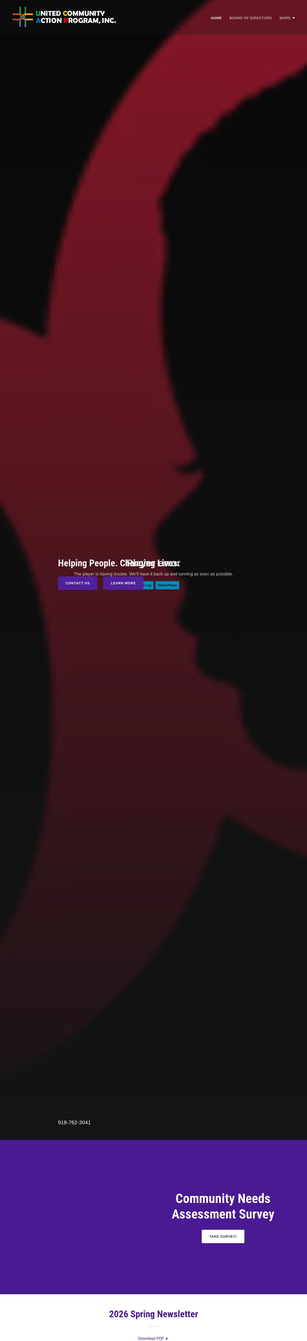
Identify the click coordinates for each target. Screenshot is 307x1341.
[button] (287, 18)
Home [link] (216, 18)
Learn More (123, 583)
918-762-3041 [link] (74, 1122)
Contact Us (78, 583)
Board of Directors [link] (251, 18)
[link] (69, 17)
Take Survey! (223, 1236)
